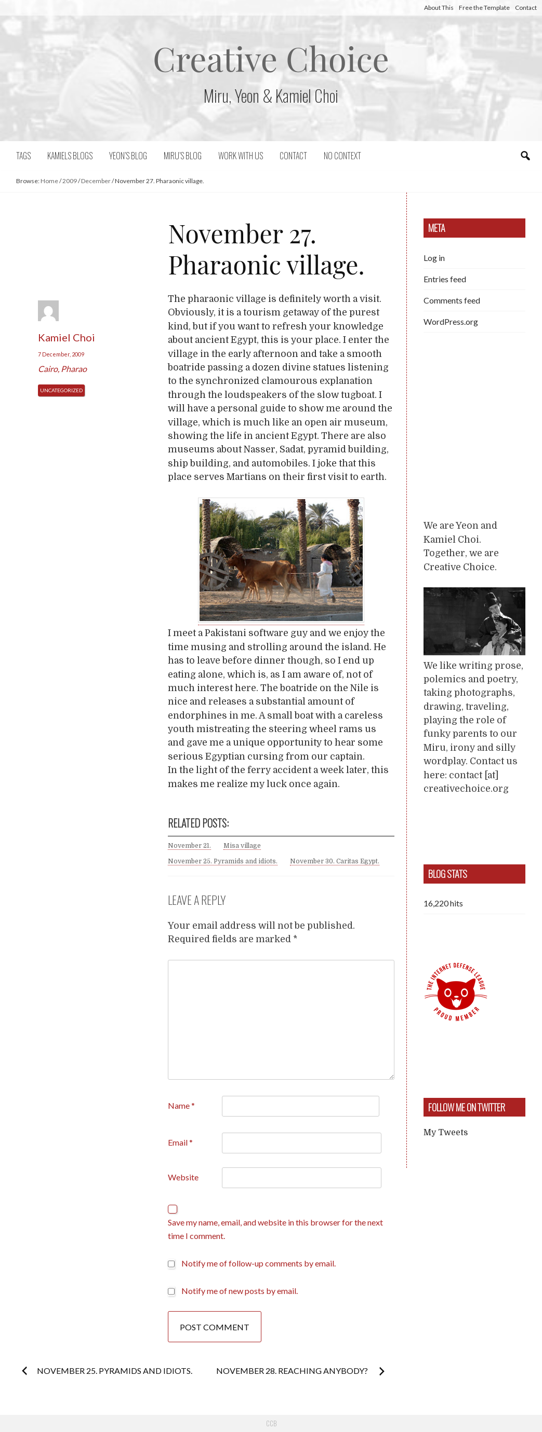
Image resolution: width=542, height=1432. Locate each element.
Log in (434, 258)
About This (439, 7)
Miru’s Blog (183, 155)
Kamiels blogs (69, 155)
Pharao (74, 369)
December (96, 181)
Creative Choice (271, 58)
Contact (526, 7)
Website (183, 1177)
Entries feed (445, 279)
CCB (271, 1423)
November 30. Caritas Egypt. (334, 861)
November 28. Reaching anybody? (292, 1370)
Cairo (48, 369)
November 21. (189, 845)
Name (181, 1105)
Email (180, 1142)
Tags (23, 155)
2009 (69, 181)
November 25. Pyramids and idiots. (222, 861)
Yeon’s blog (128, 155)
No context (342, 155)
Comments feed (452, 300)
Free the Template (484, 7)
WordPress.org (451, 321)
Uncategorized (61, 390)
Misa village (242, 845)
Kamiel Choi (66, 337)
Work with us (240, 155)
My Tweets (446, 1132)
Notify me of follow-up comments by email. (258, 1263)
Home (49, 181)
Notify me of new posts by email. (239, 1291)
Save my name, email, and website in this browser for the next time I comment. (275, 1229)
